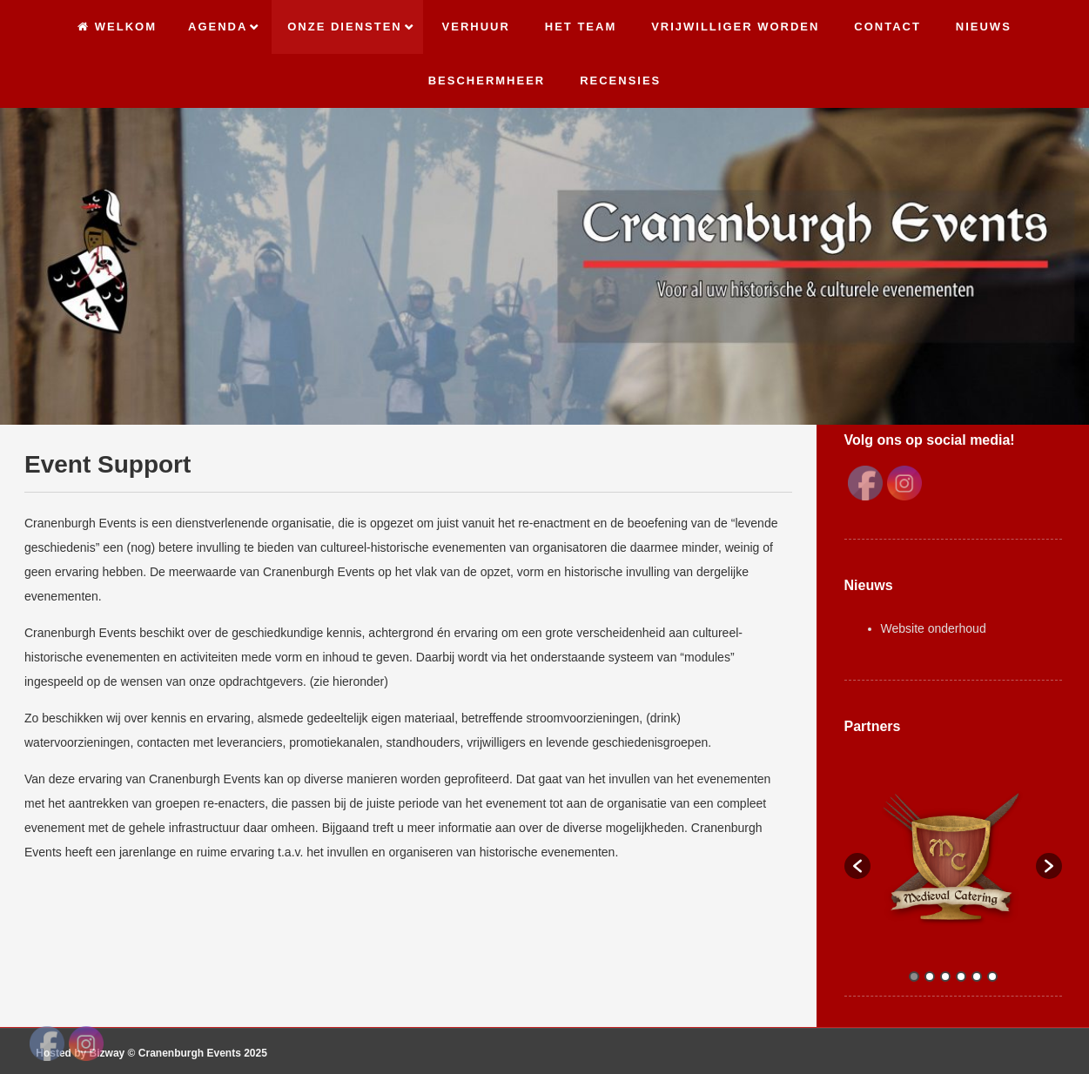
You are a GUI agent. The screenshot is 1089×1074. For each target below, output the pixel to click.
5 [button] (976, 976)
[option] (953, 857)
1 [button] (914, 976)
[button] (857, 866)
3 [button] (945, 976)
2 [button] (929, 976)
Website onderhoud (933, 628)
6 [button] (992, 976)
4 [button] (961, 976)
